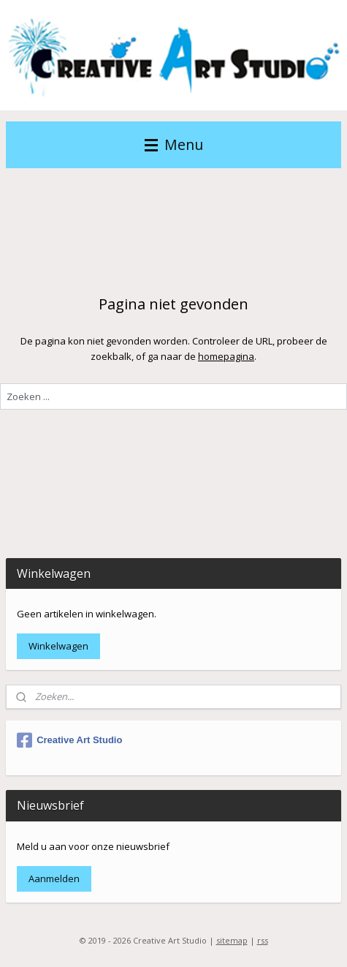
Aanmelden (54, 878)
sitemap (232, 940)
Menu (174, 144)
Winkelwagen (58, 645)
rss (262, 940)
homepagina (226, 356)
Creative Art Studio (69, 740)
